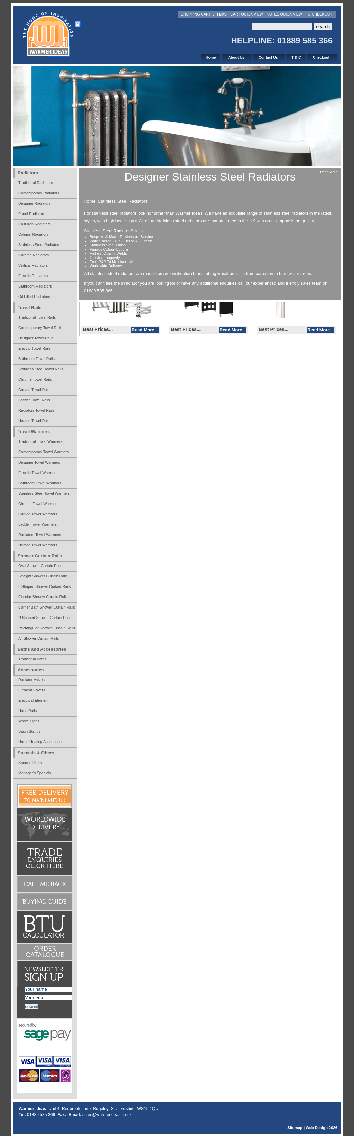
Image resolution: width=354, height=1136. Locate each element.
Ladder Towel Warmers (37, 524)
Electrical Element (33, 700)
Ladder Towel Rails (34, 400)
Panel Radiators (31, 214)
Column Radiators (33, 234)
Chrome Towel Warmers (38, 504)
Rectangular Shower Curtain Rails (46, 628)
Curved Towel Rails (34, 390)
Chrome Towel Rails (35, 379)
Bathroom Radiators (35, 286)
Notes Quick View (284, 14)
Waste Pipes (28, 721)
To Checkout (319, 14)
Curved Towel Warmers (37, 514)
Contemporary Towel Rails (40, 328)
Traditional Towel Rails (37, 317)
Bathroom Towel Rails (36, 359)
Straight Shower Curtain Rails (43, 576)
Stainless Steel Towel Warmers (44, 493)
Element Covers (31, 690)
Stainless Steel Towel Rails (40, 369)
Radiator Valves (31, 680)
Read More (328, 172)
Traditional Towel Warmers (40, 441)
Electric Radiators (33, 276)
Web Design (317, 1128)
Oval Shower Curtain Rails (40, 566)
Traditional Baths (32, 659)
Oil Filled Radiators (34, 296)
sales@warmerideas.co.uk (107, 1114)
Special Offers (30, 762)
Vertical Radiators (33, 265)
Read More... (145, 329)
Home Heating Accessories (41, 742)
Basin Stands (29, 731)
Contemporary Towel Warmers (43, 452)
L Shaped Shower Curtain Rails (44, 586)
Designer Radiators (34, 203)
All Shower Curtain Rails (38, 638)
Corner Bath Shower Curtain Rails (46, 607)
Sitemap (294, 1128)
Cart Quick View (246, 14)
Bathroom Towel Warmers (40, 483)
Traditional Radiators (35, 183)
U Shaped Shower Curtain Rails (45, 617)
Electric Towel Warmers (37, 472)
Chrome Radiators (33, 255)
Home (90, 201)
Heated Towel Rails (34, 421)
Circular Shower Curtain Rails (43, 597)
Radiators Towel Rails (36, 410)
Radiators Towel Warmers (39, 535)
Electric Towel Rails (34, 348)
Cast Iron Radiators (34, 224)
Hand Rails (27, 711)
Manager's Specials (34, 773)
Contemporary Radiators (38, 193)
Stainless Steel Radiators (123, 201)
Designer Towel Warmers (39, 462)
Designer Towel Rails (35, 338)
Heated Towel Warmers (37, 545)
